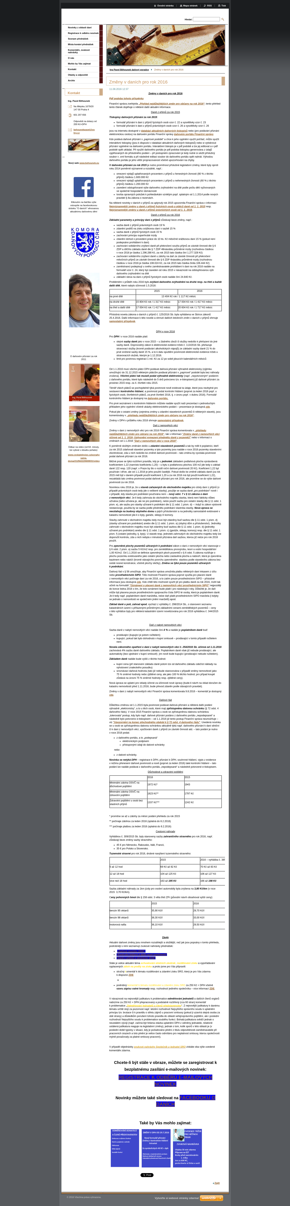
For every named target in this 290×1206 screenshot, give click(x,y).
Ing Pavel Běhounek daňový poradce (129, 69)
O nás (71, 58)
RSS (209, 5)
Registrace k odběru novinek (83, 33)
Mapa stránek (190, 5)
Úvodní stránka (165, 5)
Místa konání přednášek (81, 44)
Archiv (71, 80)
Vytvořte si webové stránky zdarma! (177, 1198)
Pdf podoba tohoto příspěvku (126, 98)
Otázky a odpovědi (78, 75)
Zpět (217, 1183)
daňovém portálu (157, 398)
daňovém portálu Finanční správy (193, 134)
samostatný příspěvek (122, 321)
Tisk (223, 5)
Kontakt (72, 69)
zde (208, 406)
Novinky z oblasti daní (80, 27)
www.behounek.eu (89, 163)
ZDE (131, 975)
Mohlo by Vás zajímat (79, 63)
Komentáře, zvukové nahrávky (79, 51)
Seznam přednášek (78, 39)
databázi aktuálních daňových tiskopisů (164, 130)
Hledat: (188, 19)
